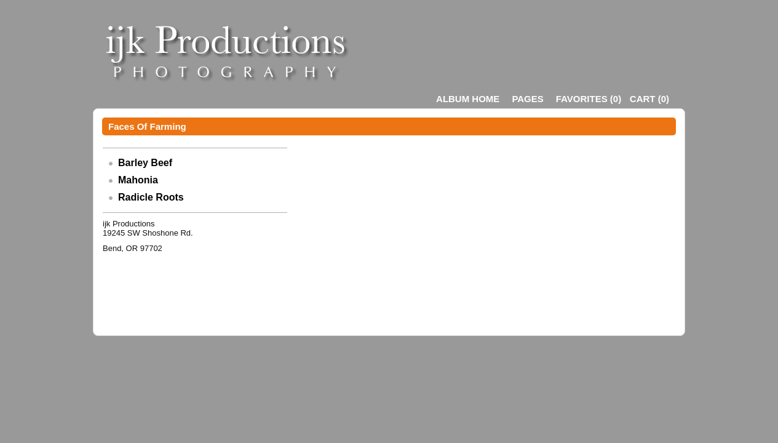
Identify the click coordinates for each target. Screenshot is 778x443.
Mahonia (138, 180)
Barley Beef (145, 163)
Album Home (467, 99)
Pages (527, 99)
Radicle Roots (151, 197)
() (588, 99)
